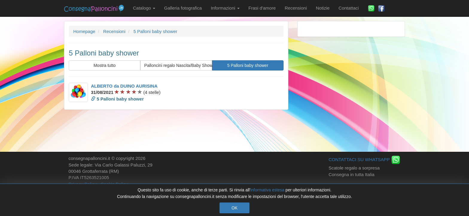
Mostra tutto (105, 65)
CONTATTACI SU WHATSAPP (364, 159)
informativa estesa (267, 190)
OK (234, 208)
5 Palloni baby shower (247, 65)
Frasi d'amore (262, 7)
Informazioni (225, 7)
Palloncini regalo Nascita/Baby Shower (178, 65)
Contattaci (349, 7)
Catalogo (144, 7)
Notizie (323, 7)
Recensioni (296, 7)
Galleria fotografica (183, 7)
